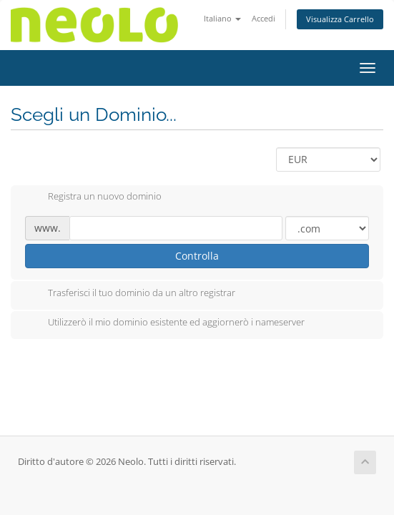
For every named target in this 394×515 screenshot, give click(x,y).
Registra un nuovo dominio (93, 197)
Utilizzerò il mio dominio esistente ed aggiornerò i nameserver (165, 323)
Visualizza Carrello (340, 19)
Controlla (197, 256)
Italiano (222, 18)
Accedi (263, 18)
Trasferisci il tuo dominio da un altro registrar (130, 294)
